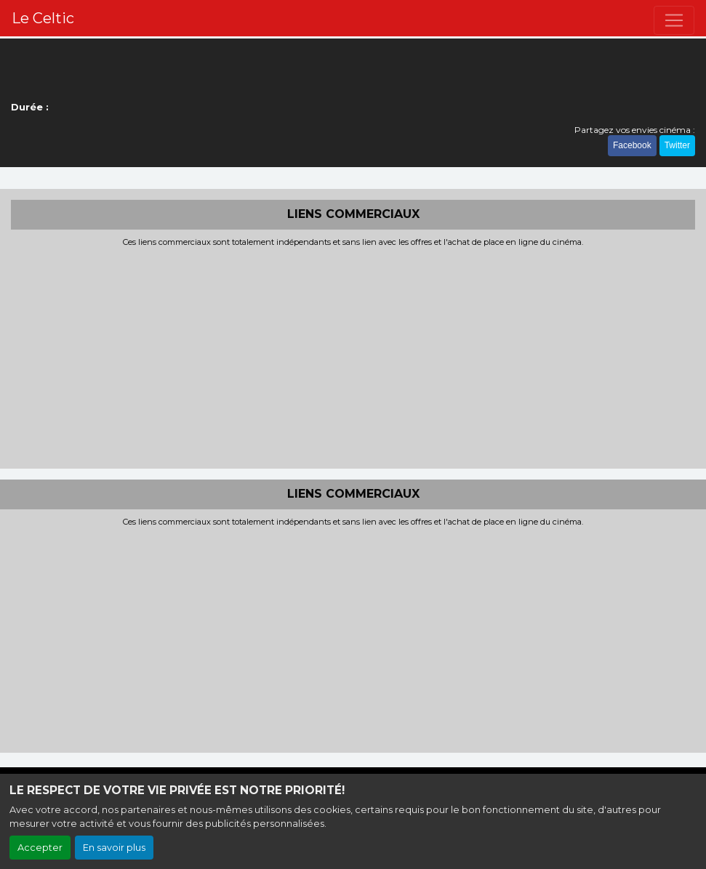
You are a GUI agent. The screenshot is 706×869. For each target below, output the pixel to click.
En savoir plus (114, 847)
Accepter (40, 847)
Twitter (677, 145)
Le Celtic (43, 18)
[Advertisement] (353, 356)
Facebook (632, 145)
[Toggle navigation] (674, 20)
